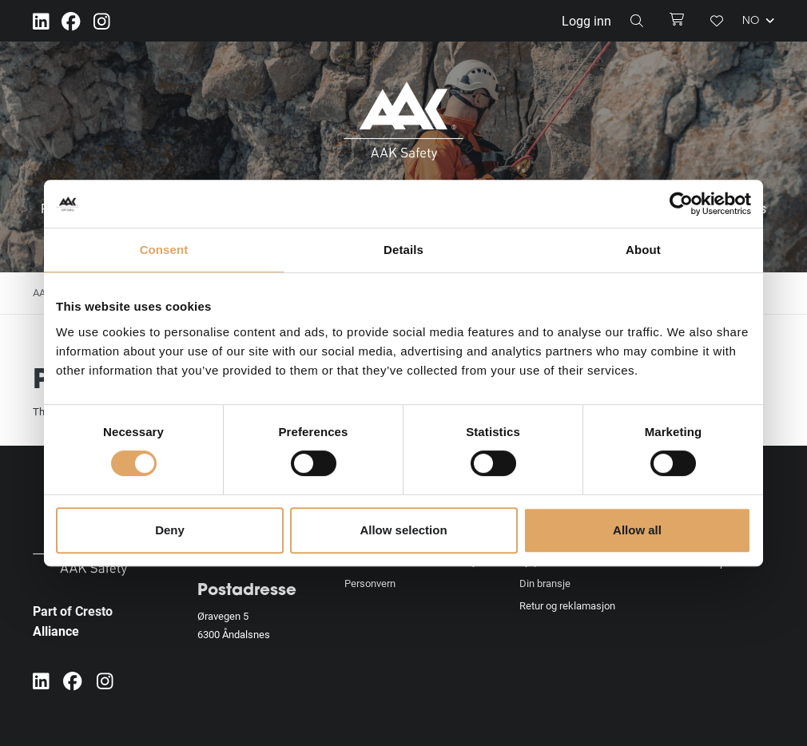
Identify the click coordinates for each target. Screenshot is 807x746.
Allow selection (403, 530)
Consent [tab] (164, 249)
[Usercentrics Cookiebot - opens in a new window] (681, 204)
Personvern (370, 583)
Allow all (637, 530)
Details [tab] (403, 249)
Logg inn (586, 20)
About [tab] (643, 249)
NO (758, 20)
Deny (170, 530)
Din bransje (544, 583)
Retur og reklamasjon (567, 605)
